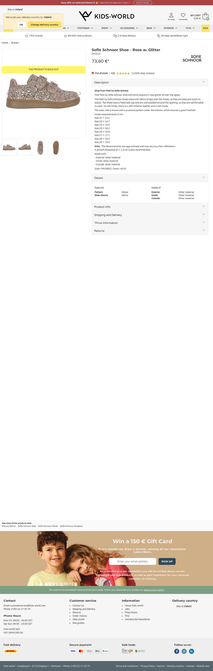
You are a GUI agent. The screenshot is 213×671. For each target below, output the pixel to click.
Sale (205, 28)
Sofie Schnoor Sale (27, 526)
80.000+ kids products (78, 35)
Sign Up (167, 561)
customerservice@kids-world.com (27, 605)
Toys (190, 28)
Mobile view (203, 666)
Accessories (129, 28)
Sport (106, 28)
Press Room (131, 612)
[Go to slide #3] (40, 147)
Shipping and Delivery (108, 215)
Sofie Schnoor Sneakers (71, 526)
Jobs (127, 609)
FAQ (127, 616)
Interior (170, 28)
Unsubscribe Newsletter (137, 619)
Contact (10, 600)
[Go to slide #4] (56, 147)
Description (101, 82)
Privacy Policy (148, 666)
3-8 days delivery (124, 35)
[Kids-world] (106, 16)
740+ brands (34, 35)
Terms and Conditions (127, 666)
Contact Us (78, 605)
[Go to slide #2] (25, 147)
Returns (99, 231)
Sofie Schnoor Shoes (48, 526)
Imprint (161, 666)
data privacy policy (154, 590)
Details (98, 178)
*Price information (106, 223)
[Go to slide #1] (9, 147)
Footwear (85, 28)
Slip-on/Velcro (9, 526)
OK (21, 24)
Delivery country (175, 666)
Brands (15, 43)
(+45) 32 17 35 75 (21, 609)
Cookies (190, 666)
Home (5, 43)
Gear (151, 28)
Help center (79, 619)
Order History (80, 616)
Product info (102, 207)
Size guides (78, 623)
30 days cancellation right (172, 36)
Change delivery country (44, 24)
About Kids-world (134, 605)
